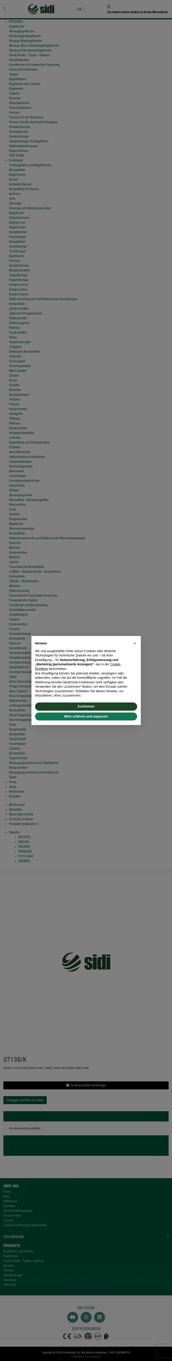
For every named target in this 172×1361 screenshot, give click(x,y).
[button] (135, 643)
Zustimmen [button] (86, 706)
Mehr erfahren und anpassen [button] (86, 716)
